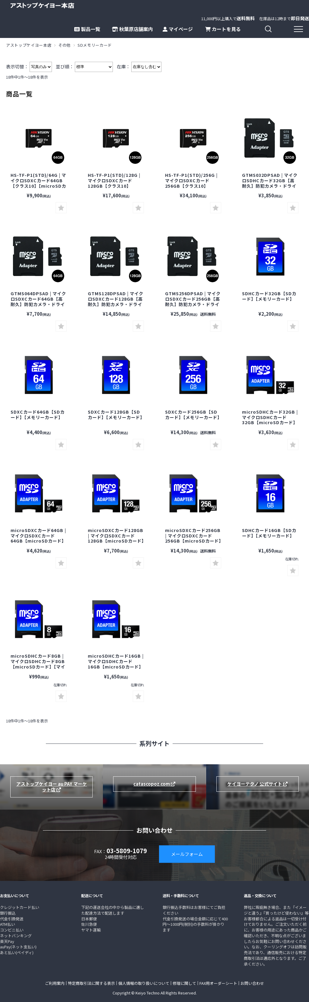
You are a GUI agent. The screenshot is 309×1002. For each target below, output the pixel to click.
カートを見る (223, 29)
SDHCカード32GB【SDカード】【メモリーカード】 (269, 296)
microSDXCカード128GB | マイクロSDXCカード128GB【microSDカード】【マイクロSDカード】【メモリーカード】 (116, 541)
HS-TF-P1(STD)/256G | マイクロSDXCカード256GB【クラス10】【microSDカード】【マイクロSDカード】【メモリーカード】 (192, 188)
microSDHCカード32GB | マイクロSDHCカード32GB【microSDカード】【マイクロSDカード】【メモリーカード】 (270, 422)
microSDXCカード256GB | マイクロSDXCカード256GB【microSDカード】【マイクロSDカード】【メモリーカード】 (193, 541)
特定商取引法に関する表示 (91, 983)
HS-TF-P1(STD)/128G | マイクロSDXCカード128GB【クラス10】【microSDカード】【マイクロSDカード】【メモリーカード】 (115, 188)
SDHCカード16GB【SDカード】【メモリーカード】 (269, 533)
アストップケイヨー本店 (28, 45)
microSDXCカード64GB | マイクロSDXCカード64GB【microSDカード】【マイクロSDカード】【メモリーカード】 (38, 541)
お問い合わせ (252, 983)
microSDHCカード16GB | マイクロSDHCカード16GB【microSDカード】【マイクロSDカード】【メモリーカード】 (116, 666)
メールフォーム (187, 854)
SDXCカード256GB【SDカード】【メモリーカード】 (193, 414)
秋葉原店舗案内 (132, 29)
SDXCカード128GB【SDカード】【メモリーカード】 (116, 414)
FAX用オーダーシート (218, 983)
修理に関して (184, 983)
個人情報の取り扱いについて (143, 983)
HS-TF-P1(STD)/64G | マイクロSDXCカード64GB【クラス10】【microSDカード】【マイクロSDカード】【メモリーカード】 (38, 185)
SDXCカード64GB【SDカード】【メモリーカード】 (38, 414)
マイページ (178, 29)
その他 (64, 45)
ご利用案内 (55, 983)
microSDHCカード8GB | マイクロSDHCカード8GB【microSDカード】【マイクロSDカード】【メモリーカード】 (38, 666)
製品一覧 (87, 29)
